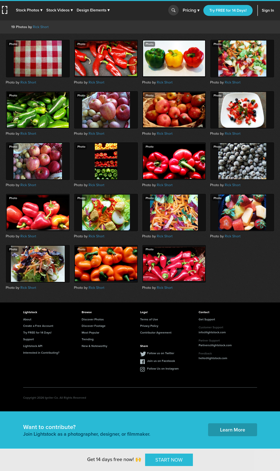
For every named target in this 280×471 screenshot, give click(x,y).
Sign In (268, 10)
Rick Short (41, 27)
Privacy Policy (149, 326)
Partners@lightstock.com (215, 345)
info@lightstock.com (212, 332)
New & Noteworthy (94, 346)
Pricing (191, 10)
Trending (88, 339)
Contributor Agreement (155, 332)
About (27, 319)
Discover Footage (94, 326)
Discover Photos (93, 319)
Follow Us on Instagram (163, 368)
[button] (29, 10)
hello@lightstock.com (213, 358)
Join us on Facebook (161, 361)
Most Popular (90, 332)
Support (28, 339)
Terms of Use (149, 319)
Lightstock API (32, 346)
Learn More (232, 429)
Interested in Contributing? (41, 352)
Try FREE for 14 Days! (228, 10)
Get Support (207, 319)
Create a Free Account (38, 326)
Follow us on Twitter (160, 353)
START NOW (169, 459)
